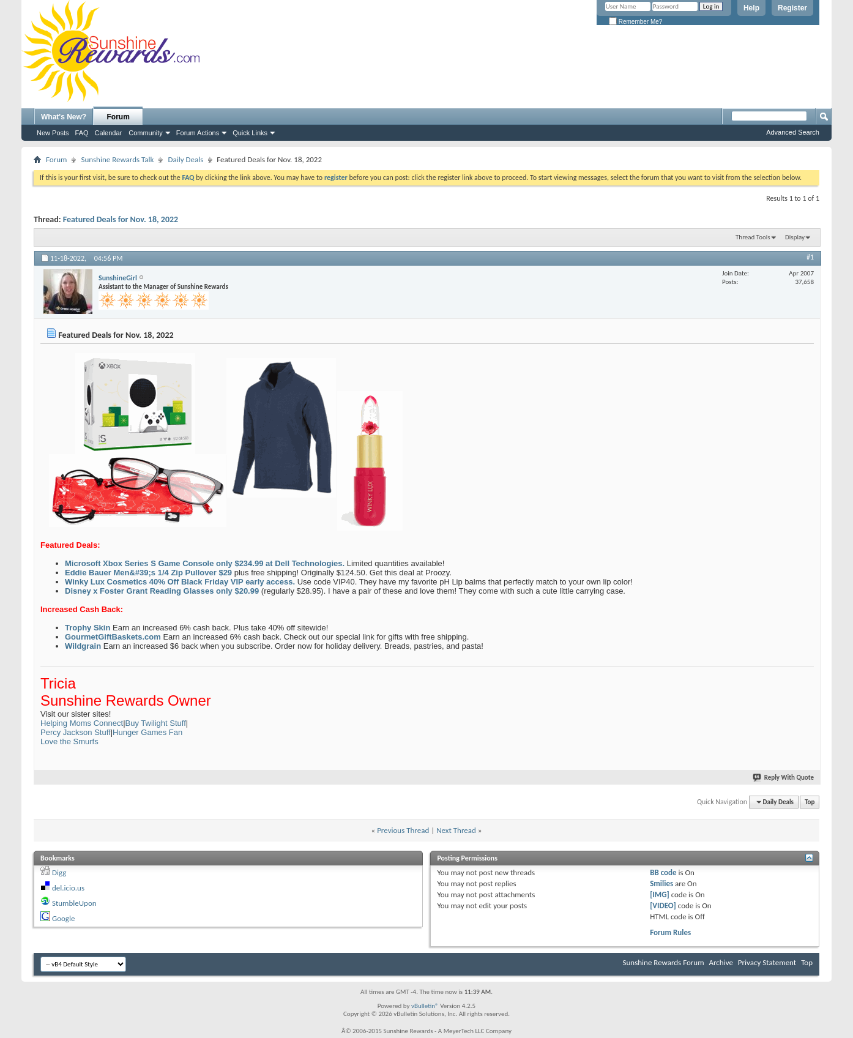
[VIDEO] (663, 905)
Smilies (661, 883)
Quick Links (250, 132)
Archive (720, 962)
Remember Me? (635, 21)
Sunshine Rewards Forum (663, 962)
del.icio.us (68, 887)
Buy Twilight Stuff (155, 723)
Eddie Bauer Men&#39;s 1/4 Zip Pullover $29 (148, 572)
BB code (663, 872)
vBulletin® (425, 1006)
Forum (118, 117)
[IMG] (659, 894)
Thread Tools (753, 237)
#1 (810, 257)
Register (792, 8)
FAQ (82, 132)
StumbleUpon (74, 903)
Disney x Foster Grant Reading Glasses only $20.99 (162, 591)
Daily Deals (185, 159)
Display (795, 237)
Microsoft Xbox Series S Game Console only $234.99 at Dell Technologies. (205, 563)
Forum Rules (670, 932)
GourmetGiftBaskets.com (113, 636)
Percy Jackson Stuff (75, 732)
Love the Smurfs (69, 741)
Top (809, 802)
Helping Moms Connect (81, 723)
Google (63, 918)
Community (146, 132)
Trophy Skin (87, 627)
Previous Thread (403, 830)
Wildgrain (83, 646)
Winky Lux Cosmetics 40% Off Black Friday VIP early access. (180, 581)
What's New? (63, 117)
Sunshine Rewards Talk (117, 159)
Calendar (108, 132)
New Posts (53, 132)
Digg (59, 872)
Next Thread (456, 830)
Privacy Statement (767, 962)
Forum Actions (197, 132)
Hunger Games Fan (147, 732)
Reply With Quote (784, 778)
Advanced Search (792, 132)
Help (751, 8)
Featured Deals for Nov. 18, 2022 (120, 219)
